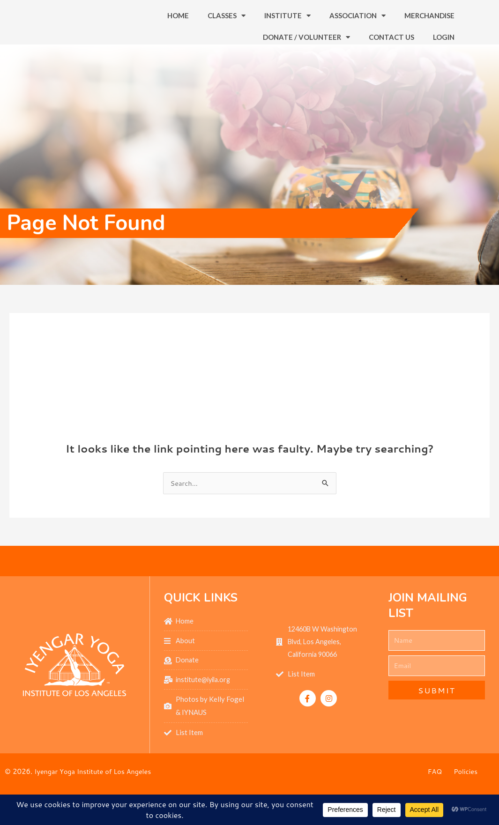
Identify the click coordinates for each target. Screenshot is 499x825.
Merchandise (429, 25)
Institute (287, 25)
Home (178, 25)
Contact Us (391, 46)
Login (443, 46)
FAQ (434, 792)
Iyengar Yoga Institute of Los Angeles (95, 792)
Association (357, 25)
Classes (227, 25)
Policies (466, 792)
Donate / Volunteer (306, 46)
